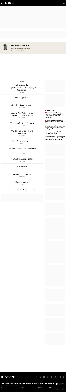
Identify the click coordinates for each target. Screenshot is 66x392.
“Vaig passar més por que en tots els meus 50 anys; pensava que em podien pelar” (55, 127)
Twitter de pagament (22, 97)
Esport (28, 383)
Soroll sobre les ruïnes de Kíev (22, 159)
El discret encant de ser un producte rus (22, 150)
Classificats (42, 383)
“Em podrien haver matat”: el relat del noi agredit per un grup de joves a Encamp (54, 121)
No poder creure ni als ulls (22, 141)
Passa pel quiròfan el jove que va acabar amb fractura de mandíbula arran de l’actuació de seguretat (55, 138)
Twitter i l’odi (22, 166)
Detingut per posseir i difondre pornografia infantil (54, 132)
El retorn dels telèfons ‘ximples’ (22, 123)
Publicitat (16, 386)
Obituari (51, 383)
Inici (2, 383)
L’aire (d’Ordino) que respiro (22, 105)
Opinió (22, 81)
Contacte (9, 386)
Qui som (2, 386)
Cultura (22, 383)
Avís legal (50, 386)
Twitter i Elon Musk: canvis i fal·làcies (22, 132)
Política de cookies (41, 386)
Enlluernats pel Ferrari (22, 174)
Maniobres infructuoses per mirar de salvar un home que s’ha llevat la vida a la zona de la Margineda (54, 115)
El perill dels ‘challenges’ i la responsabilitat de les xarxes (22, 114)
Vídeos (34, 383)
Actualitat (9, 383)
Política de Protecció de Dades (28, 386)
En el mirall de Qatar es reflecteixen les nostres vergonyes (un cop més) (22, 87)
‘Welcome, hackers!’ (22, 182)
